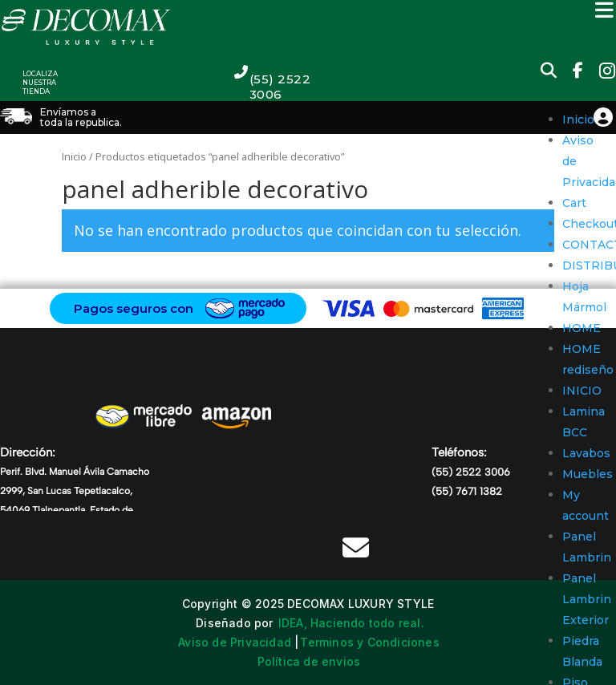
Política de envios (309, 661)
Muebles (587, 474)
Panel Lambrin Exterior (586, 599)
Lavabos (586, 453)
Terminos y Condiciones (369, 642)
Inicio (578, 119)
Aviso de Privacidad (234, 642)
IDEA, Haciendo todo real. (351, 623)
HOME (581, 328)
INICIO (582, 390)
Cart (574, 203)
